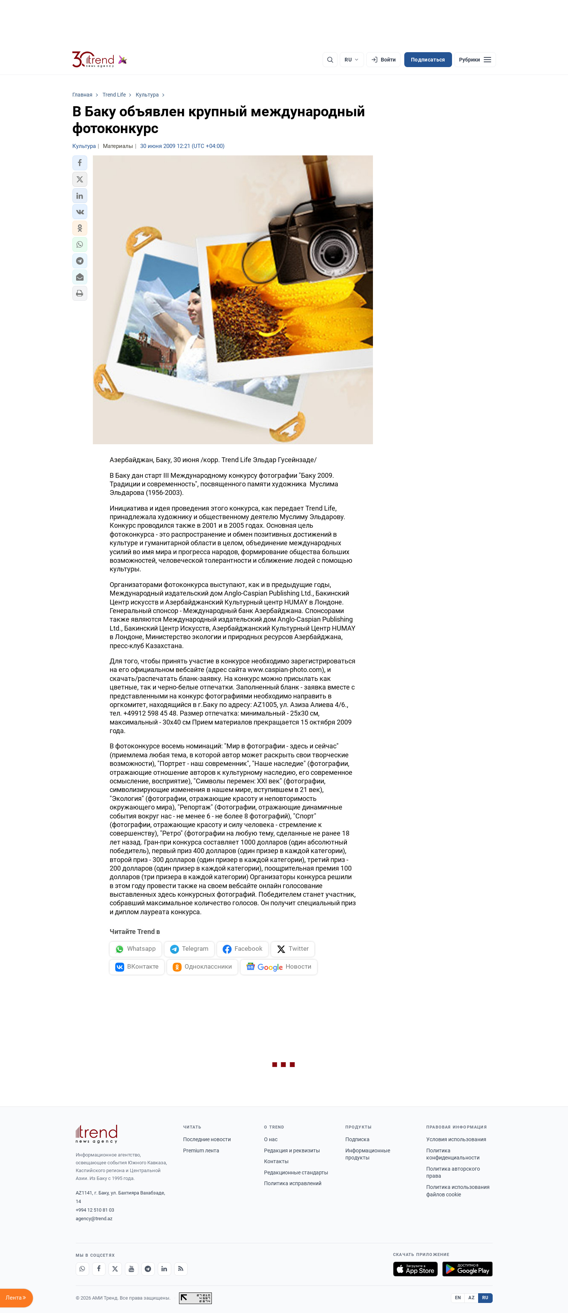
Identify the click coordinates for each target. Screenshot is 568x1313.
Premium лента (201, 1150)
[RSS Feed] (181, 1269)
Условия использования (456, 1139)
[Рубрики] (475, 59)
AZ (471, 1297)
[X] (115, 1269)
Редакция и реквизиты (292, 1150)
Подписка (357, 1139)
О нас (270, 1139)
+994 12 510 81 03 (95, 1210)
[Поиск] (330, 59)
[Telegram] (148, 1269)
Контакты (276, 1161)
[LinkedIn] (164, 1269)
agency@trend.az (94, 1218)
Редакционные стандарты (296, 1172)
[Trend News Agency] (96, 1134)
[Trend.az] (100, 59)
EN (458, 1297)
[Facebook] (99, 1269)
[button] (80, 163)
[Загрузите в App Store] (415, 1269)
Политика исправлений (292, 1183)
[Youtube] (131, 1269)
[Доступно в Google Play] (467, 1269)
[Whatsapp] (82, 1269)
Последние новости (207, 1139)
